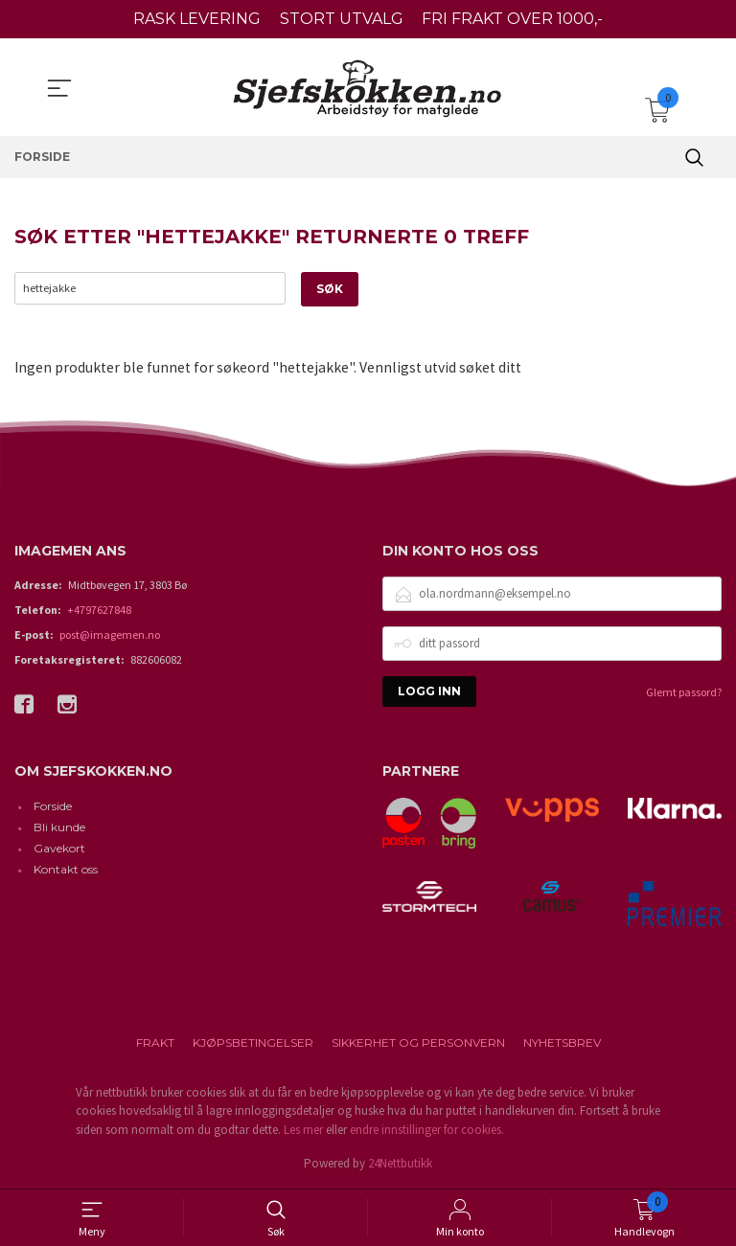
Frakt (155, 1042)
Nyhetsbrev (562, 1042)
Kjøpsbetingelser (253, 1042)
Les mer (303, 1129)
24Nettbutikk (400, 1164)
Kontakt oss (66, 870)
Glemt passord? (684, 692)
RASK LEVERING (197, 19)
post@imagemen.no (109, 634)
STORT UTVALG (341, 19)
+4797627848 (99, 609)
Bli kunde (59, 828)
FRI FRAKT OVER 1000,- (512, 19)
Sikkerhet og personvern (418, 1042)
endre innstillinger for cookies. (427, 1129)
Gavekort (59, 849)
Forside (53, 807)
